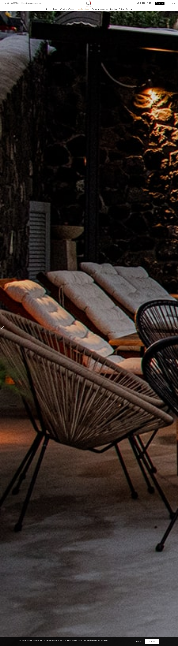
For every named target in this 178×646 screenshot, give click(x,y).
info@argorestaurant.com (31, 3)
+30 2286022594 (11, 3)
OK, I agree (152, 641)
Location (113, 9)
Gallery (121, 9)
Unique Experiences (83, 9)
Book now (159, 3)
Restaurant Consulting (100, 9)
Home (48, 9)
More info (139, 641)
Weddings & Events (67, 9)
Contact (129, 9)
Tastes (55, 9)
